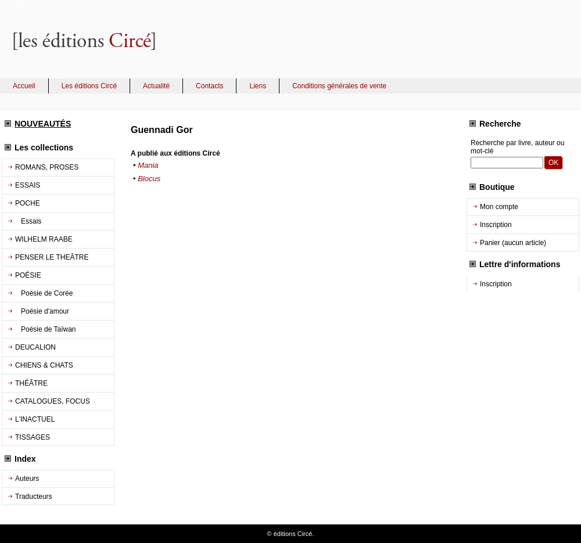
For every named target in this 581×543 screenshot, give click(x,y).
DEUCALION (35, 347)
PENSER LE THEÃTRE (51, 257)
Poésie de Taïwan (45, 329)
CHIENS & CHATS (44, 365)
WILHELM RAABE (44, 239)
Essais (28, 221)
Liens (257, 86)
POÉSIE (28, 275)
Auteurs (27, 478)
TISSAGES (32, 437)
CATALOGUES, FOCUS (52, 401)
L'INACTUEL (35, 419)
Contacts (209, 86)
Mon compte (499, 207)
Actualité (156, 86)
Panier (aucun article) (513, 243)
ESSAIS (27, 185)
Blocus (149, 178)
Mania (148, 165)
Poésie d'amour (42, 311)
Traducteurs (33, 496)
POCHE (27, 203)
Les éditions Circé (89, 86)
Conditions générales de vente (339, 86)
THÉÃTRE (31, 383)
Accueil (24, 86)
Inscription (496, 225)
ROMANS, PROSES (46, 167)
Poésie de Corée (44, 293)
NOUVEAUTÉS (43, 123)
